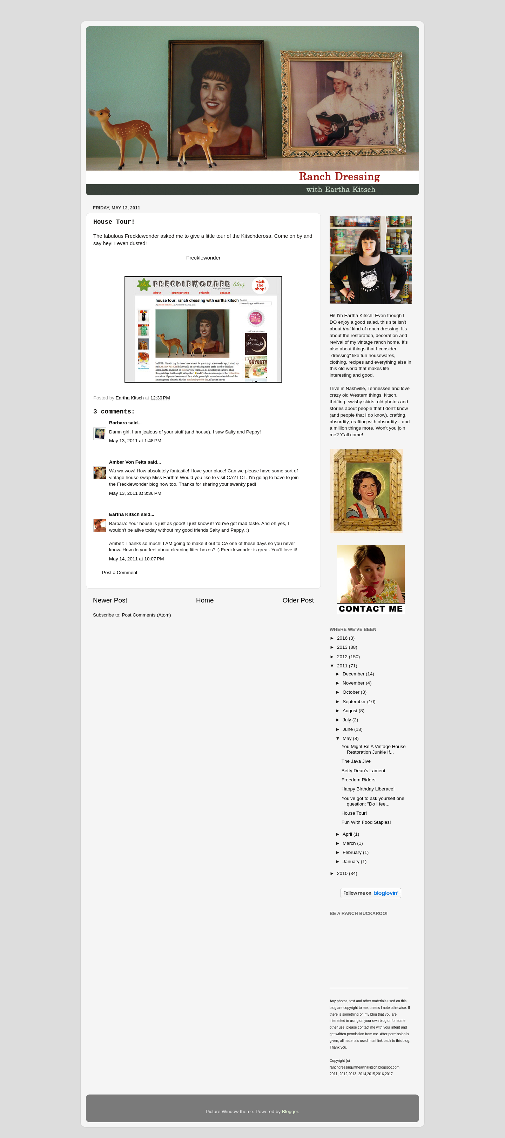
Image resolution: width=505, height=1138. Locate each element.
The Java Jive (356, 761)
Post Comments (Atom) (146, 615)
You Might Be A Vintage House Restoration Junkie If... (374, 749)
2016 (343, 638)
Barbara (118, 422)
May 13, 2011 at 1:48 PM (135, 440)
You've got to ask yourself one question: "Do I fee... (373, 801)
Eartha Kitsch (124, 514)
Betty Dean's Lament (363, 770)
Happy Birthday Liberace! (368, 789)
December (354, 673)
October (352, 692)
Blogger (290, 1111)
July (347, 719)
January (352, 861)
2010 (343, 873)
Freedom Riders (359, 779)
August (351, 710)
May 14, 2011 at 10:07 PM (136, 558)
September (355, 701)
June (348, 729)
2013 (343, 647)
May (348, 738)
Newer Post (110, 600)
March (350, 843)
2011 (343, 665)
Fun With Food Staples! (366, 822)
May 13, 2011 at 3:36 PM (135, 493)
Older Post (298, 600)
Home (205, 600)
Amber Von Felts (127, 462)
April (348, 834)
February (353, 852)
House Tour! (354, 813)
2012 (343, 656)
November (354, 683)
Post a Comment (119, 572)
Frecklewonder (203, 258)
